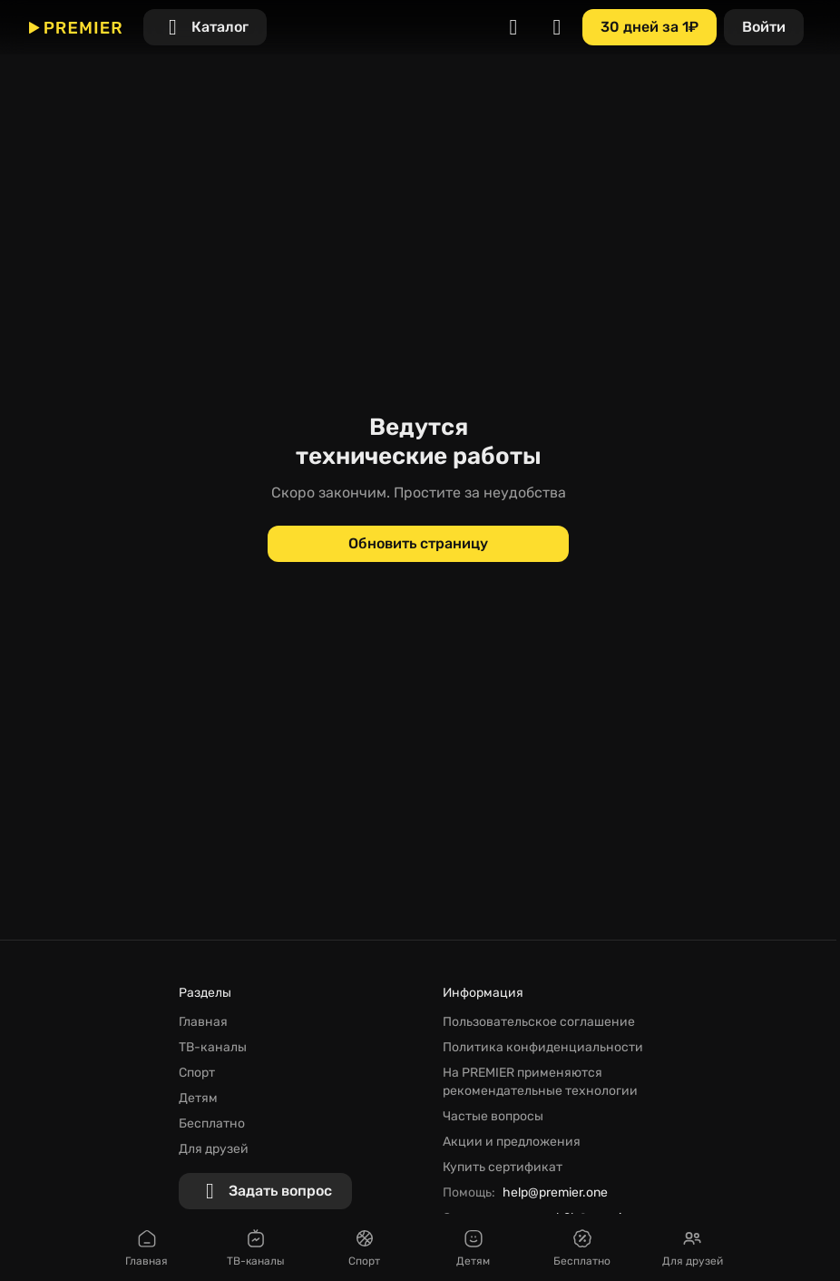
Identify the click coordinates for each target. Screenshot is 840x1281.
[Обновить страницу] (418, 544)
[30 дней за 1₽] (649, 27)
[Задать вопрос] (265, 1191)
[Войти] (764, 27)
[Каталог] (205, 27)
